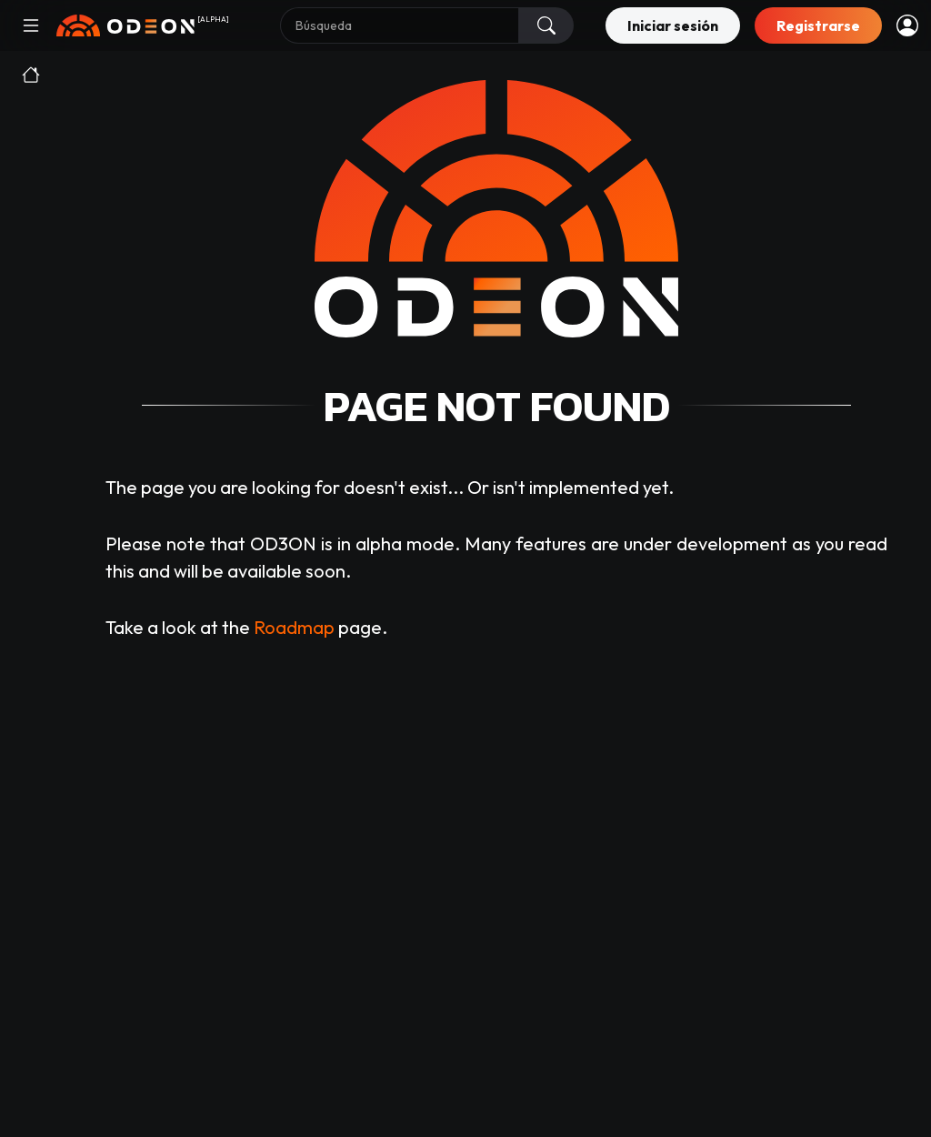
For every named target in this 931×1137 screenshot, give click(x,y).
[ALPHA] (213, 19)
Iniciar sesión (672, 25)
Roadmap (294, 627)
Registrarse (818, 25)
